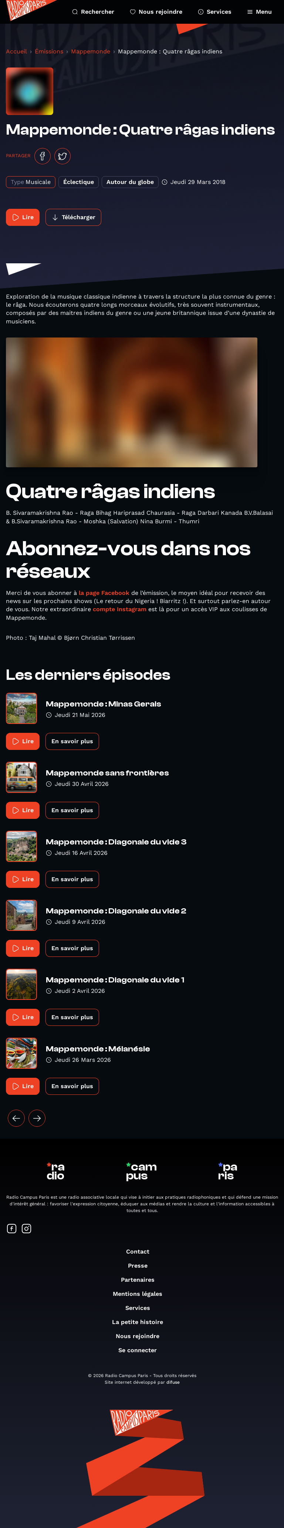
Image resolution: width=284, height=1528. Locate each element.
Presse (141, 1265)
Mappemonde (90, 51)
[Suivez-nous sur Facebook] (12, 1229)
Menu (259, 11)
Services (214, 11)
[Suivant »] (37, 1118)
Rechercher (93, 11)
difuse (173, 1382)
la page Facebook (104, 592)
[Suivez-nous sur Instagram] (27, 1229)
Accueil (16, 51)
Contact (141, 1251)
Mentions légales (141, 1293)
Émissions (49, 51)
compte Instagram (119, 609)
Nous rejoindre (156, 11)
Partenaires (141, 1279)
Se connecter (141, 1350)
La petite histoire (141, 1322)
